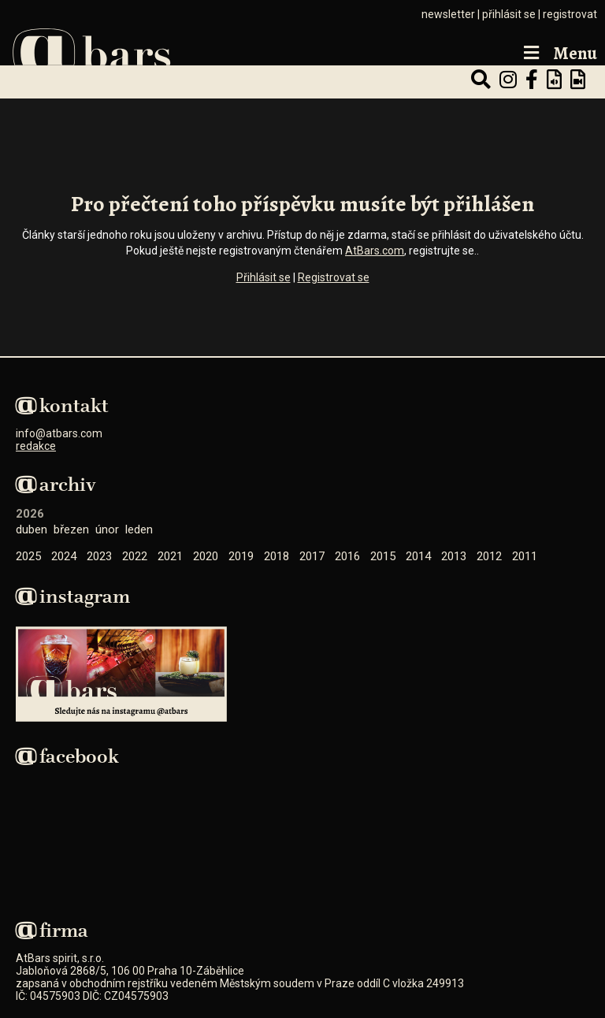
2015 (382, 556)
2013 (453, 556)
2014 (418, 556)
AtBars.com (374, 250)
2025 (28, 556)
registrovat (570, 14)
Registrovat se (333, 277)
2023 (99, 556)
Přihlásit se (263, 277)
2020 (205, 556)
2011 (524, 556)
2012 (489, 556)
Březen (71, 529)
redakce (36, 446)
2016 (347, 556)
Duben (31, 529)
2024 (63, 556)
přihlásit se (509, 14)
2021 (170, 556)
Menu (558, 54)
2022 (134, 556)
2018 (276, 556)
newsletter (448, 14)
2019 (241, 556)
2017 (312, 556)
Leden (139, 529)
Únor (107, 529)
